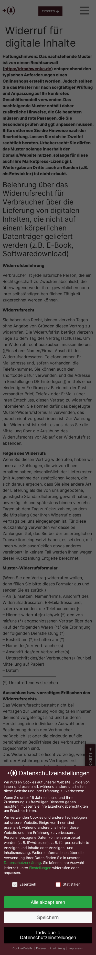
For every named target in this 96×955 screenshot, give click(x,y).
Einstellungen (40, 867)
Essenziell (24, 884)
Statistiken (68, 884)
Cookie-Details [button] (23, 948)
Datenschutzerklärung (22, 862)
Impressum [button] (76, 948)
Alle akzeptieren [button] (48, 902)
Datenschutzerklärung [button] (51, 948)
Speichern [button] (48, 917)
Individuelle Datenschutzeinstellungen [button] (48, 935)
